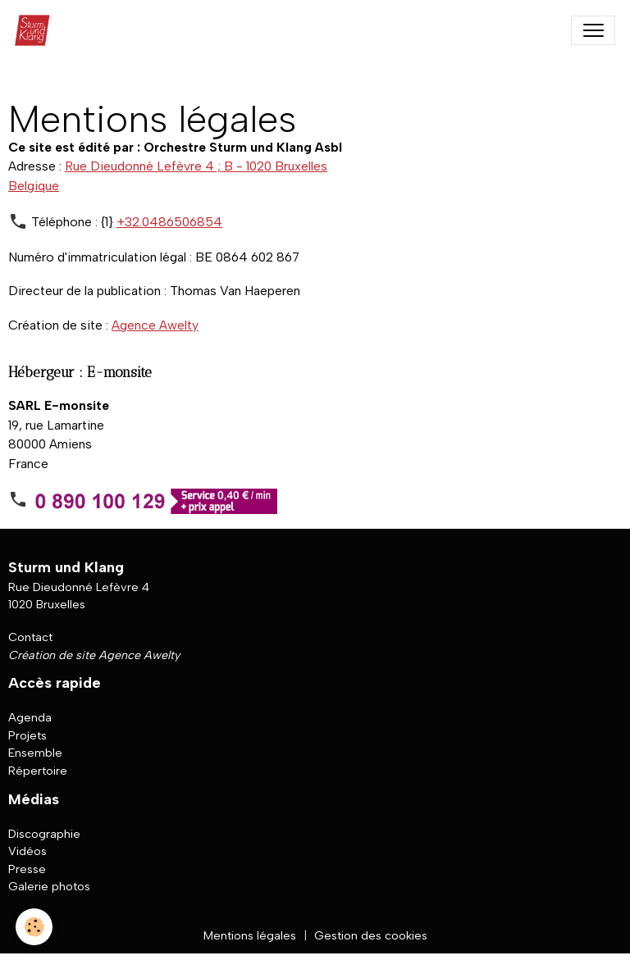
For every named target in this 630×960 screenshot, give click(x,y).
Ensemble (35, 753)
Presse (27, 869)
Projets (27, 735)
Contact (30, 637)
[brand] (36, 30)
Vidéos (27, 851)
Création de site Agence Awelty (94, 655)
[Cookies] (34, 926)
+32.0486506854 (169, 222)
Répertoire (37, 770)
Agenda (30, 718)
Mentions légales (249, 935)
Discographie (44, 833)
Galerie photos (49, 887)
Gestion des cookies (370, 935)
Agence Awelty (155, 325)
